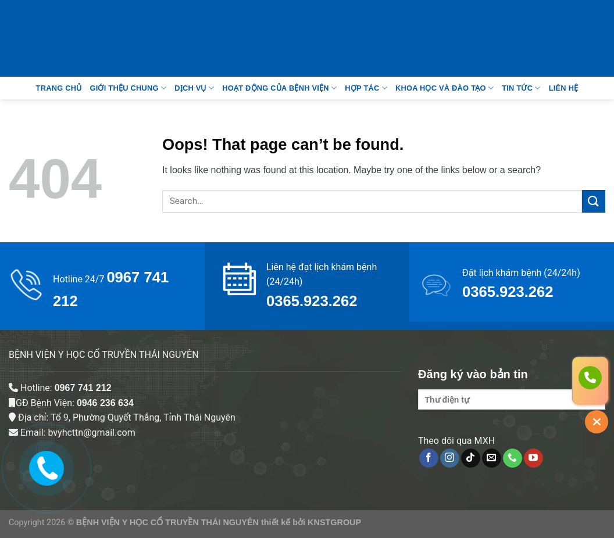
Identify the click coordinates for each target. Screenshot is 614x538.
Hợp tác (366, 88)
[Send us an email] (491, 458)
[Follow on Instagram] (449, 458)
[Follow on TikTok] (470, 458)
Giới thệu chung (128, 88)
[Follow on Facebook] (428, 458)
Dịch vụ (194, 88)
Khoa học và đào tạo (444, 88)
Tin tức (521, 88)
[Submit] (593, 201)
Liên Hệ (564, 88)
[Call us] (512, 458)
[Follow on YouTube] (533, 458)
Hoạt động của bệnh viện (279, 88)
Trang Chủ (59, 88)
